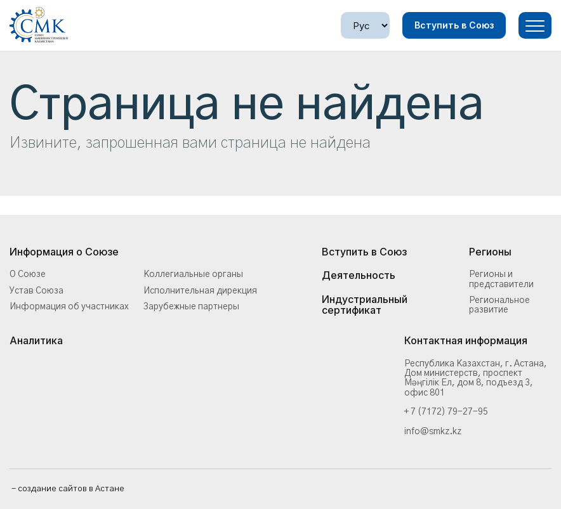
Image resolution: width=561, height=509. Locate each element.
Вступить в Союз (454, 25)
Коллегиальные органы (193, 274)
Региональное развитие (499, 305)
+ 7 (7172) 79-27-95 (446, 412)
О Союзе (28, 274)
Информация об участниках (69, 306)
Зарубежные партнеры (191, 306)
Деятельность (358, 275)
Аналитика (36, 341)
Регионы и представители (501, 279)
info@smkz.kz (432, 431)
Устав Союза (36, 291)
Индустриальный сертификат (364, 305)
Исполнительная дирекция (200, 291)
